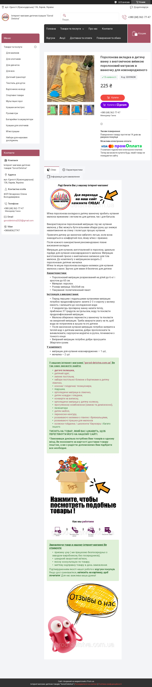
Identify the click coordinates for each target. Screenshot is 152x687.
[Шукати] (64, 15)
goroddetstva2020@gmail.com (19, 220)
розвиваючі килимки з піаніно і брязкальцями (80, 417)
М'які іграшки (12, 131)
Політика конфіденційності (110, 684)
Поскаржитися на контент (86, 684)
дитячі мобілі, (62, 411)
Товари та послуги (70, 28)
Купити (115, 97)
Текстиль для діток (15, 83)
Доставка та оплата (81, 38)
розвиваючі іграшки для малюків (73, 420)
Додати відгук (141, 7)
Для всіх (10, 71)
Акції (62, 38)
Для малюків (12, 53)
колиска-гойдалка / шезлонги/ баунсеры (77, 423)
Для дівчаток (13, 65)
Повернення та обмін (109, 38)
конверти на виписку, (66, 398)
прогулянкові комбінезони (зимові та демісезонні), (83, 404)
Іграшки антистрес (15, 107)
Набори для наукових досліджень (17, 139)
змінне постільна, (64, 376)
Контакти (107, 28)
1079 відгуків (124, 2)
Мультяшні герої (14, 101)
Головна (51, 28)
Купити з (117, 105)
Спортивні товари (15, 95)
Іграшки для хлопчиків (17, 125)
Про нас (92, 28)
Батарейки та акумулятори (19, 119)
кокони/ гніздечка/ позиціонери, (73, 386)
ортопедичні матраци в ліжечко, (72, 392)
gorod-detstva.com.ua (97, 362)
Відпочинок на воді (15, 89)
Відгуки (50, 38)
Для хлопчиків (13, 59)
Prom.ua (90, 681)
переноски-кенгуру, (65, 414)
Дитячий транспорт (16, 77)
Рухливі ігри (12, 113)
